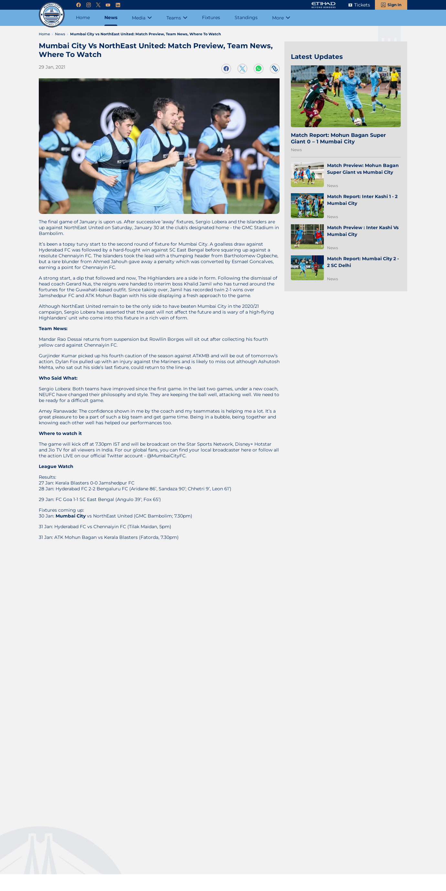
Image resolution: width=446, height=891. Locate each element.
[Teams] (176, 18)
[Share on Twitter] (242, 68)
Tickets (362, 5)
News (296, 149)
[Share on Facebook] (226, 68)
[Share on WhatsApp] (258, 68)
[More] (281, 18)
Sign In (394, 4)
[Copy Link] (275, 68)
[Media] (142, 18)
